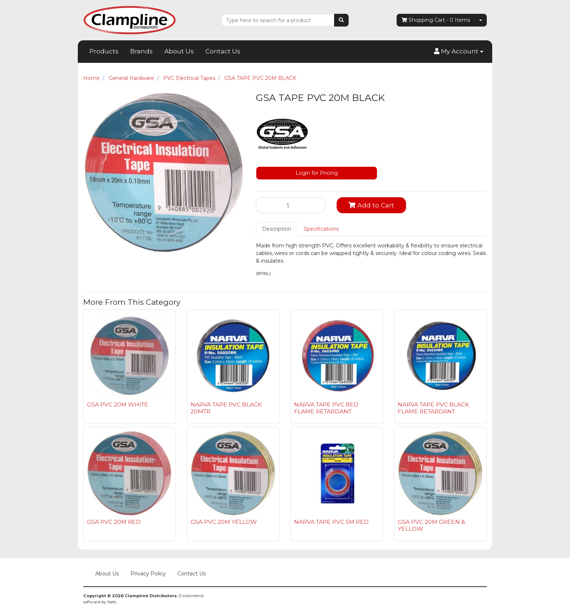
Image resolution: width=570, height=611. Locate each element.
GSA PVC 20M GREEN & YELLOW (431, 525)
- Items (435, 20)
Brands (141, 51)
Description (276, 229)
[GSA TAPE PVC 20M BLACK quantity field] (291, 205)
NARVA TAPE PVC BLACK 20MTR (226, 408)
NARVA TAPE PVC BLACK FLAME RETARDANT (433, 408)
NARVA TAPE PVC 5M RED (331, 521)
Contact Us (222, 51)
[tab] (276, 229)
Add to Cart (371, 205)
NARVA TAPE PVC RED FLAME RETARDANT (326, 408)
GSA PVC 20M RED (114, 521)
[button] (458, 51)
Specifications (321, 229)
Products (104, 51)
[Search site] (341, 20)
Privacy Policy (148, 573)
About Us (179, 51)
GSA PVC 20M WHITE (117, 404)
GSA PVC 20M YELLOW (223, 521)
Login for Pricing (317, 173)
